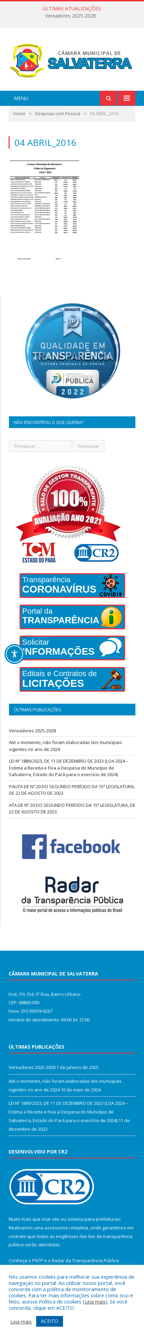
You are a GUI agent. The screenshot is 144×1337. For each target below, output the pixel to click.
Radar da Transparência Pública (85, 1260)
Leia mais (95, 1301)
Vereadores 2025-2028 (70, 16)
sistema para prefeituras (93, 1219)
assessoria (56, 1228)
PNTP (37, 1260)
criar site (51, 1219)
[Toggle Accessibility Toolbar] (14, 654)
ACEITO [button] (49, 1321)
